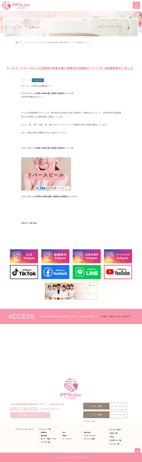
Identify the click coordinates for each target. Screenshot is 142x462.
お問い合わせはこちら (30, 415)
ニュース (38, 80)
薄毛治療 (87, 432)
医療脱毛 (44, 432)
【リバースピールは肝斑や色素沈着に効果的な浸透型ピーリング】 (47, 93)
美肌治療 (44, 435)
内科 (63, 432)
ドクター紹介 (115, 429)
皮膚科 (64, 435)
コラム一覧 (114, 443)
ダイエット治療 (89, 439)
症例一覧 (114, 433)
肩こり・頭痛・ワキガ (48, 439)
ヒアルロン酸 (45, 442)
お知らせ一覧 (115, 440)
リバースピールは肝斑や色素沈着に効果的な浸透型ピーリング (49, 196)
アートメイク (67, 439)
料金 (112, 436)
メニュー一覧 (45, 429)
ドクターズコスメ (90, 435)
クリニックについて (25, 429)
